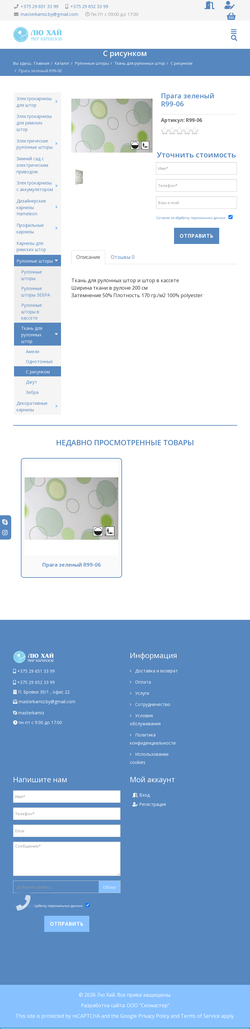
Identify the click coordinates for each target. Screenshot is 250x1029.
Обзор (109, 887)
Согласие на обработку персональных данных (190, 218)
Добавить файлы (33, 887)
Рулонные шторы (92, 63)
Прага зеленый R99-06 (71, 564)
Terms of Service (200, 1016)
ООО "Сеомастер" (148, 1005)
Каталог (62, 63)
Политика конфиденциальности (153, 739)
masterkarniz (28, 713)
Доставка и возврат (156, 671)
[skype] (5, 522)
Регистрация (149, 804)
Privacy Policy (153, 1016)
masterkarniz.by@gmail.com (49, 14)
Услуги (141, 693)
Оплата (142, 682)
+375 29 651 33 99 (39, 6)
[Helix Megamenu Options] (234, 35)
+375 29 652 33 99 (89, 6)
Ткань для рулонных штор (140, 63)
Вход (141, 795)
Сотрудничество (152, 704)
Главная (41, 63)
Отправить (197, 235)
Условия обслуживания (145, 720)
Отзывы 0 (122, 257)
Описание (88, 257)
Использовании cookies (149, 758)
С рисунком (181, 63)
